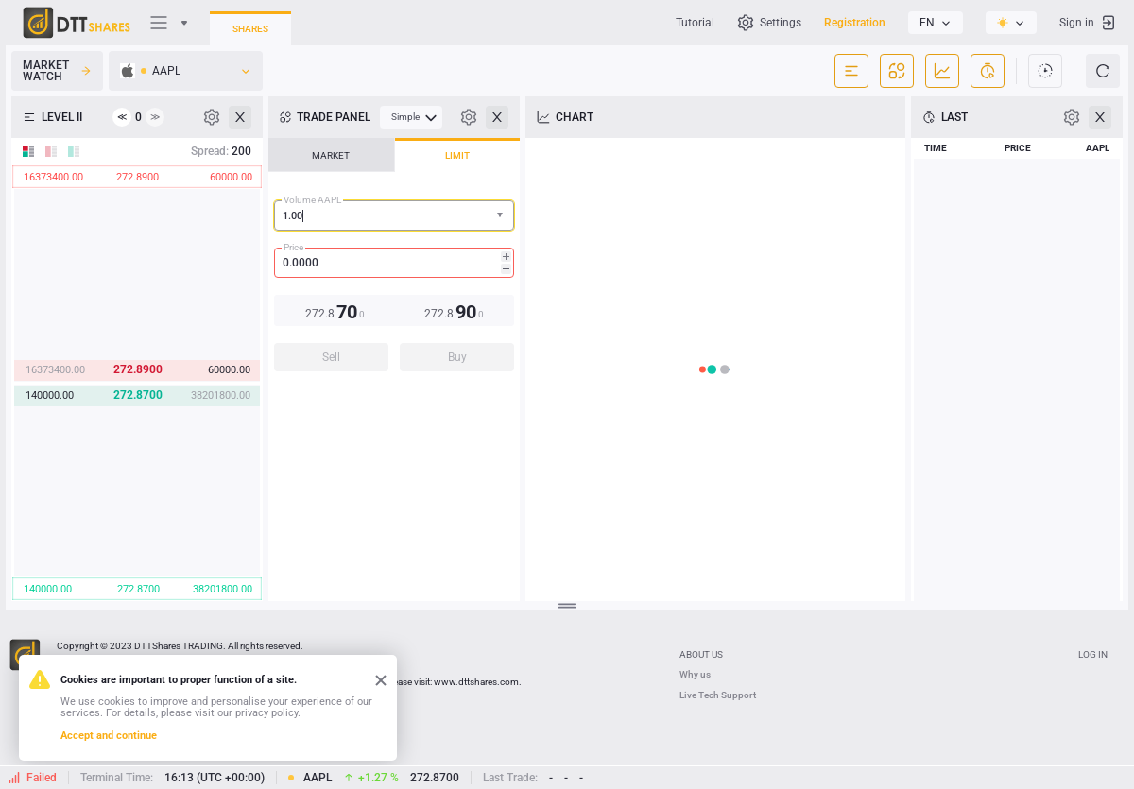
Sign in (1088, 22)
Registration (854, 22)
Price (293, 247)
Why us (695, 674)
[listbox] (935, 22)
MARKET (331, 155)
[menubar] (411, 117)
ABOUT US (701, 654)
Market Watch (57, 71)
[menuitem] (411, 117)
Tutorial (695, 22)
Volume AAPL (312, 200)
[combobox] (394, 215)
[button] (502, 216)
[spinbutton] (394, 263)
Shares (250, 29)
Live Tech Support (717, 695)
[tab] (331, 155)
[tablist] (394, 260)
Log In (1093, 654)
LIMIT (457, 155)
